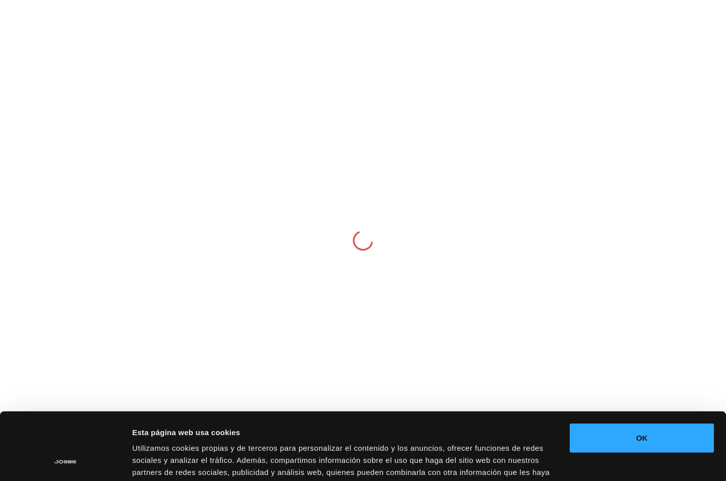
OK (642, 375)
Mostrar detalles (161, 461)
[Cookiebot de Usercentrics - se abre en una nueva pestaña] (65, 461)
